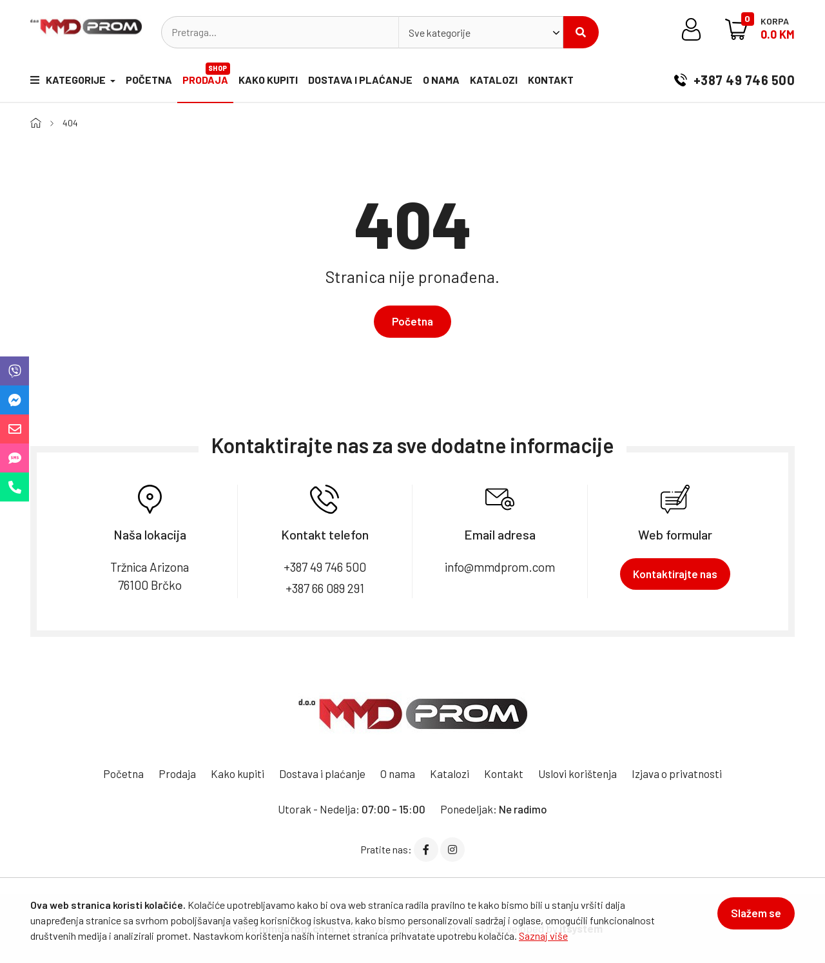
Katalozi (494, 79)
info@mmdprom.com (500, 566)
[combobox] (480, 32)
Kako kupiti (268, 79)
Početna (149, 79)
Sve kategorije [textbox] (440, 32)
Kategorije (69, 79)
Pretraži (581, 32)
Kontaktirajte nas (675, 573)
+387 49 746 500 (734, 80)
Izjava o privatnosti (677, 773)
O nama (441, 79)
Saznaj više (543, 935)
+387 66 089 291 (325, 588)
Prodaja (206, 74)
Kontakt (551, 79)
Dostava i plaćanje (360, 79)
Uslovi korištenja (577, 773)
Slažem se (756, 912)
